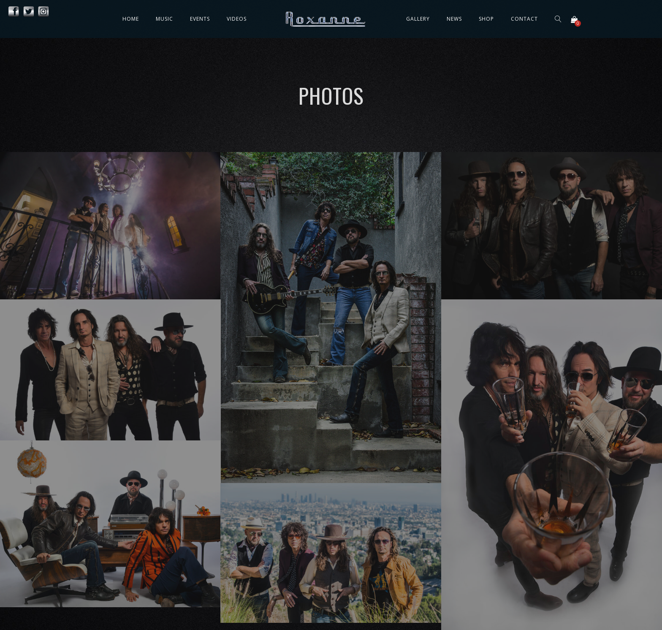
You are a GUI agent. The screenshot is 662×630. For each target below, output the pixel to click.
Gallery (418, 18)
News (454, 18)
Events (200, 18)
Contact (524, 18)
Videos (237, 18)
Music (164, 18)
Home (130, 18)
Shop (486, 18)
